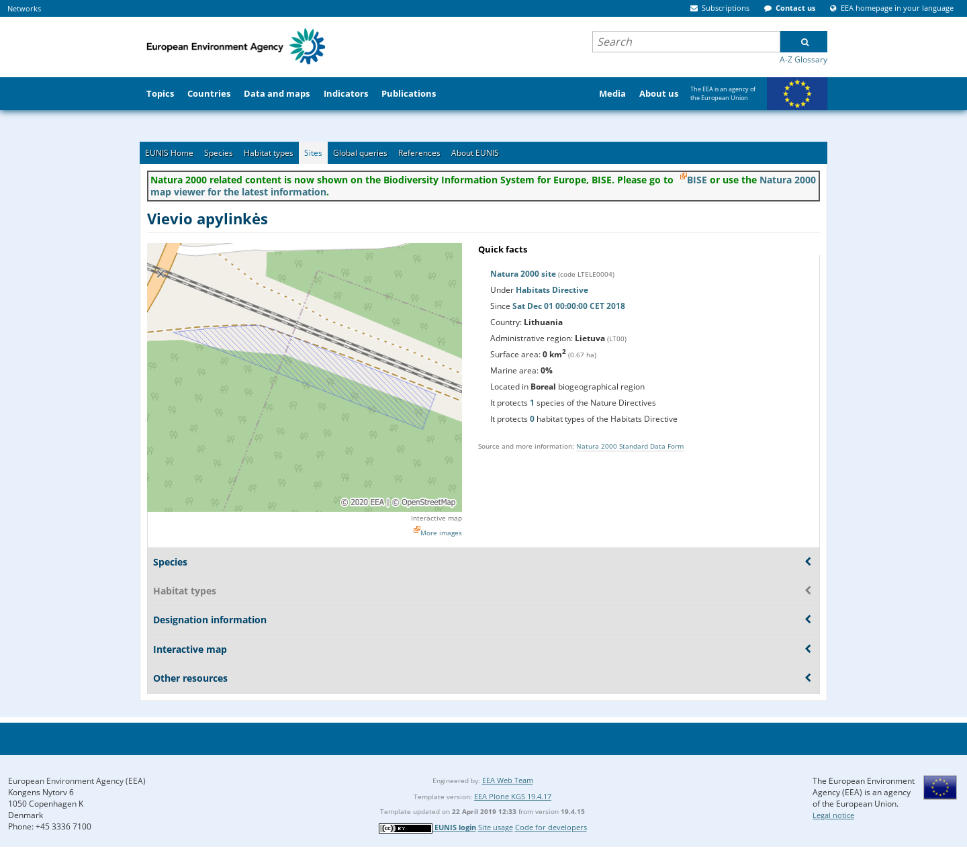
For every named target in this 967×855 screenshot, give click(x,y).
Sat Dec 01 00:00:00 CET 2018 (568, 306)
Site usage (495, 827)
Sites (313, 153)
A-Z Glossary (803, 59)
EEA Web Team (507, 780)
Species (218, 153)
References (419, 153)
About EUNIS (475, 153)
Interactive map (436, 518)
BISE (697, 179)
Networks (24, 8)
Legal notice (833, 815)
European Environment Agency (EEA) (77, 780)
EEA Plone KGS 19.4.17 (512, 796)
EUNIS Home (169, 153)
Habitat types (268, 153)
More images (441, 532)
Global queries (360, 153)
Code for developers (551, 827)
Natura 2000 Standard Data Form (630, 446)
